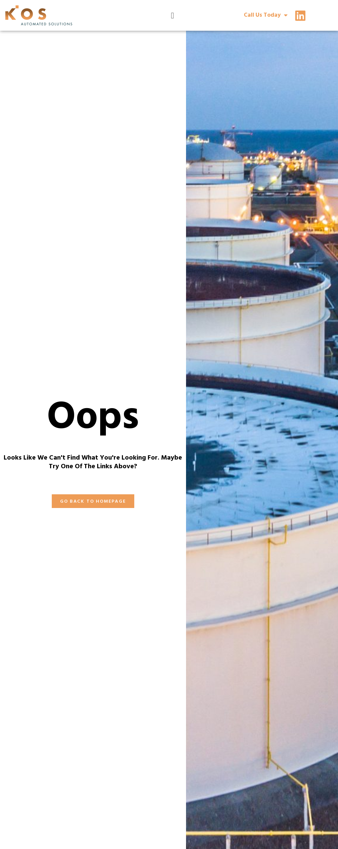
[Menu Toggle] (172, 15)
